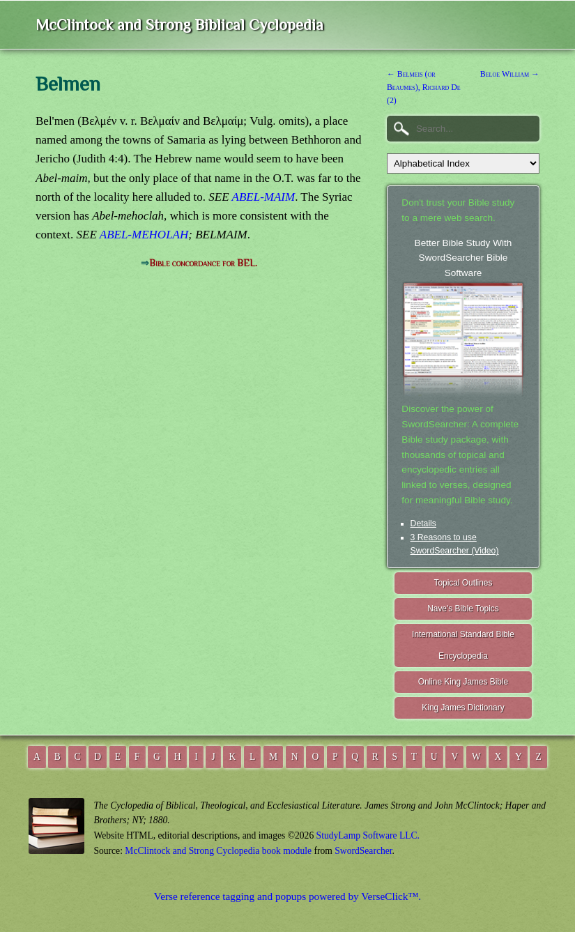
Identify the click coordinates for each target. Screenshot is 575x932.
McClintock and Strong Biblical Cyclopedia (179, 24)
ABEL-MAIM (264, 197)
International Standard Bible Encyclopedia (463, 645)
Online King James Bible (463, 682)
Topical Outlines (463, 583)
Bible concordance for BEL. (203, 263)
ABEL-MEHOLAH (144, 234)
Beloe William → (509, 74)
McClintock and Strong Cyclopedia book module (218, 851)
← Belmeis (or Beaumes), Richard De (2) (424, 87)
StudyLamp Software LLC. (368, 835)
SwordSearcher (363, 851)
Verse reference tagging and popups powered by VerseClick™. (287, 896)
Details (423, 523)
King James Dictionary (463, 707)
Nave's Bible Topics (463, 608)
